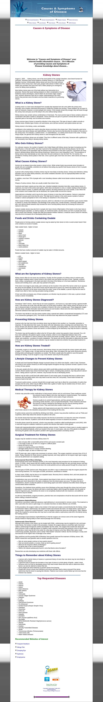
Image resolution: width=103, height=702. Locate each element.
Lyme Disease (41, 22)
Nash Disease (51, 22)
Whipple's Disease (61, 20)
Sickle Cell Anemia (72, 20)
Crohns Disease (61, 22)
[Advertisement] (51, 42)
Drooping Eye (21, 650)
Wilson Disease (31, 22)
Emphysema (21, 657)
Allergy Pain (21, 647)
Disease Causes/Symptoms (47, 20)
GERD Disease (71, 22)
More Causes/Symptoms (32, 20)
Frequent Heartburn (23, 644)
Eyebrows (20, 654)
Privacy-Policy (46, 690)
